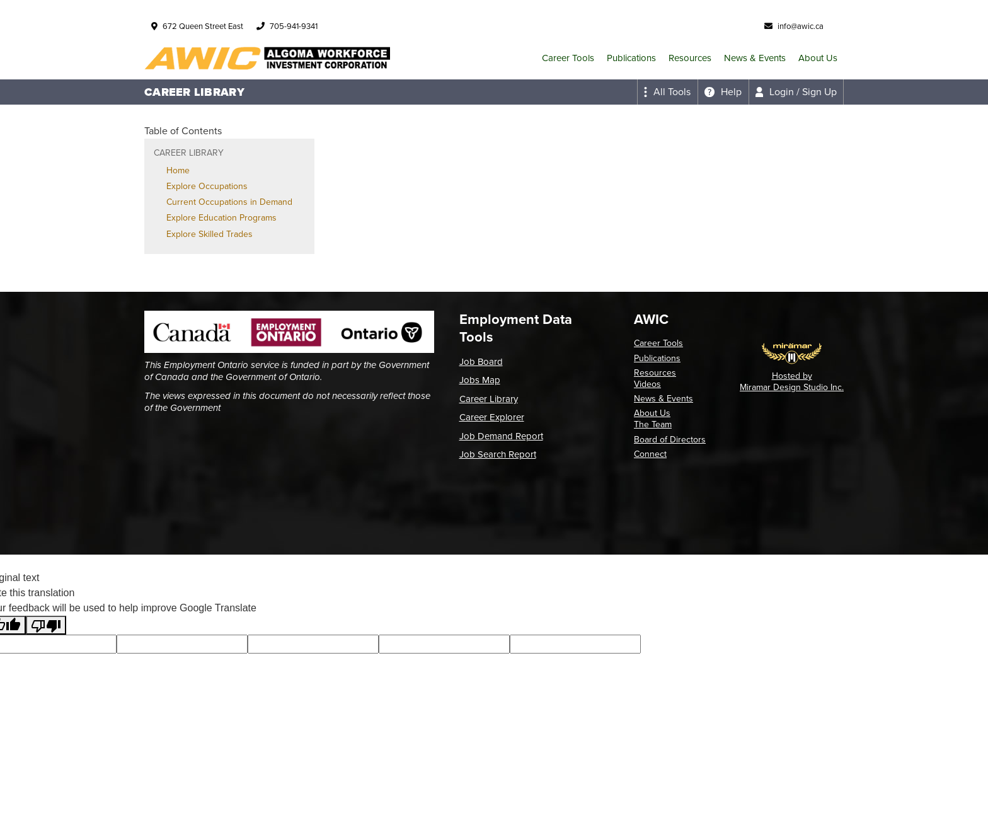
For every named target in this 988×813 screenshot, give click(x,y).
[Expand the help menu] (723, 92)
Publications (631, 58)
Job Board (481, 362)
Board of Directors (670, 439)
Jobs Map (479, 380)
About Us (817, 58)
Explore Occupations (207, 186)
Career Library (488, 399)
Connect (650, 454)
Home (178, 170)
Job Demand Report (501, 436)
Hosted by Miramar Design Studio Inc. (792, 381)
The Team (653, 424)
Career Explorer (491, 417)
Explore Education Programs (221, 217)
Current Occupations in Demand (229, 202)
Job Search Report (497, 454)
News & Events (755, 58)
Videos (647, 384)
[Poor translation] (46, 625)
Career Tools (568, 58)
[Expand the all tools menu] (667, 92)
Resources (690, 58)
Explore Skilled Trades (209, 234)
